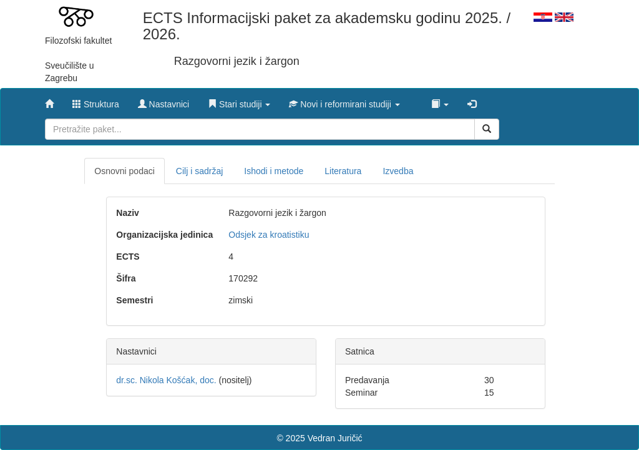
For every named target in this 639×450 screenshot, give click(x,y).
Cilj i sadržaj (199, 171)
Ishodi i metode (273, 171)
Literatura (342, 171)
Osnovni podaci (124, 171)
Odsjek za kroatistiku (268, 235)
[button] (239, 101)
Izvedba (398, 171)
